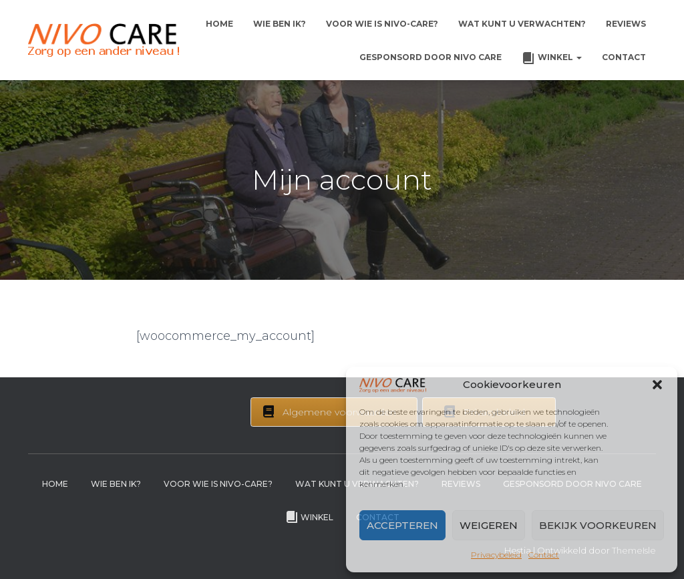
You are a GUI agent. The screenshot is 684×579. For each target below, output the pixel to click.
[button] (657, 384)
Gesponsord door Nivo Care (430, 57)
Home (219, 24)
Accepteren (402, 525)
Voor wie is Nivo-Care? (382, 24)
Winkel (552, 58)
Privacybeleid (496, 555)
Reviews (626, 24)
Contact (543, 555)
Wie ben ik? (279, 24)
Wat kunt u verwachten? (522, 24)
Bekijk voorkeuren (598, 525)
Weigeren (489, 525)
